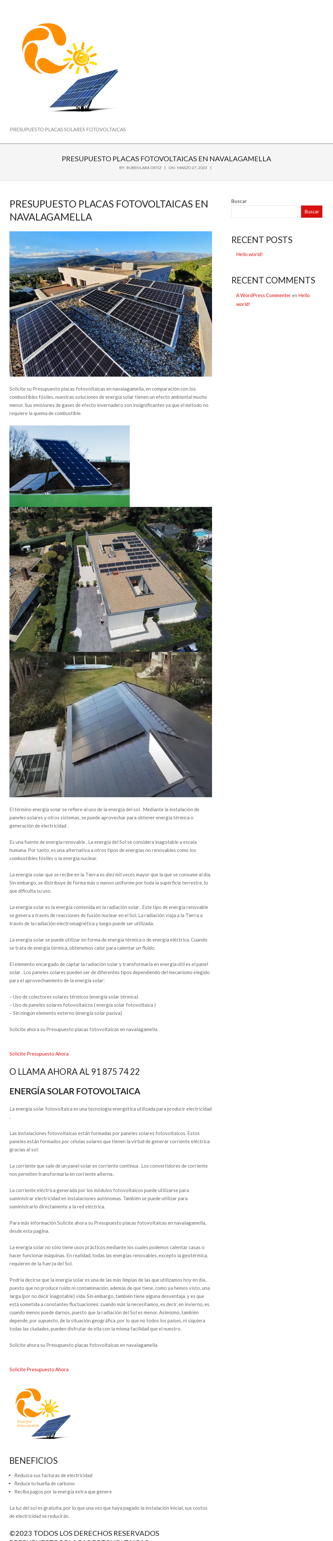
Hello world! (249, 254)
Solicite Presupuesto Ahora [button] (39, 1054)
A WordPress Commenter (263, 295)
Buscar (239, 201)
